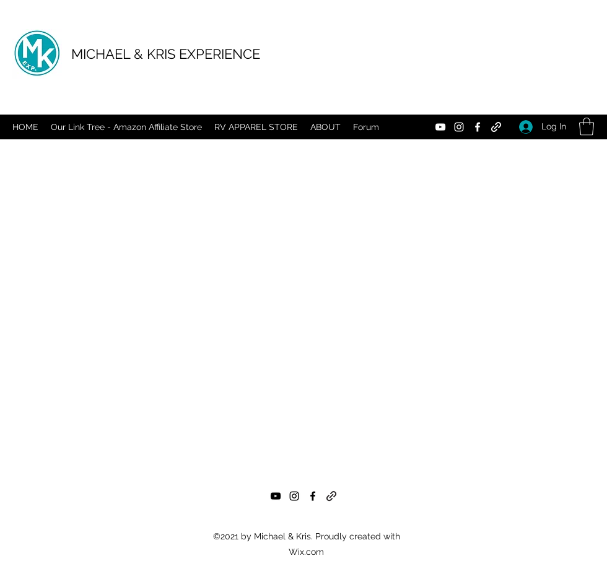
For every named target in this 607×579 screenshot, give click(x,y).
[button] (586, 127)
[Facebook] (477, 127)
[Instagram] (459, 127)
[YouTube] (440, 127)
